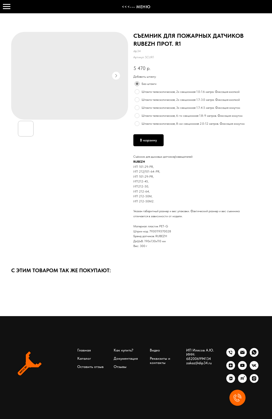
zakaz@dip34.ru (199, 363)
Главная (84, 350)
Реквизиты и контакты (160, 360)
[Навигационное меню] (6, 6)
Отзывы (120, 366)
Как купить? (123, 350)
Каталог (84, 358)
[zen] (230, 368)
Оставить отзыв (90, 366)
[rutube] (242, 381)
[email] (242, 355)
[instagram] (254, 381)
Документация (126, 358)
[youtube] (242, 368)
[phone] (230, 355)
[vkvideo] (230, 381)
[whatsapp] (254, 355)
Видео (155, 350)
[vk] (254, 368)
